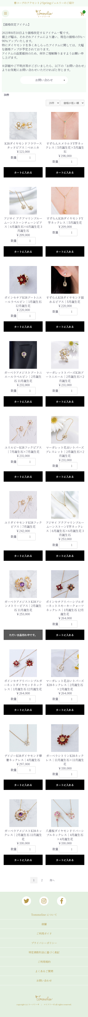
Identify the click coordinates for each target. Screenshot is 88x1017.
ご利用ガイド (44, 933)
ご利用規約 (44, 962)
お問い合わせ (44, 80)
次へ (52, 880)
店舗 (44, 924)
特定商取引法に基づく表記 (44, 952)
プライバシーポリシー (44, 943)
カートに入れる (23, 172)
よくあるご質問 (44, 971)
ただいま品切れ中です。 (23, 635)
